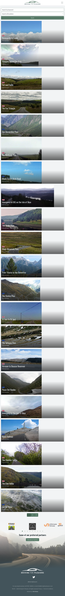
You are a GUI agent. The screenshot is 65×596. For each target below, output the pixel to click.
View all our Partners (32, 539)
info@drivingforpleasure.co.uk (45, 586)
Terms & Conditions (48, 589)
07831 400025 (30, 586)
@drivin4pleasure (32, 582)
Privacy (40, 589)
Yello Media (35, 591)
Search (32, 18)
